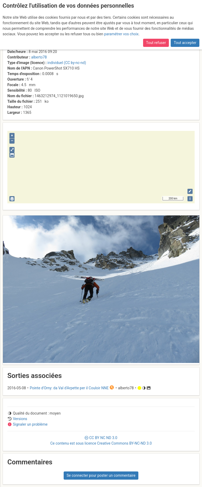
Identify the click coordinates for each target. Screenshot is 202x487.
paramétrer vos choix (121, 34)
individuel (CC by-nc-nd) (66, 63)
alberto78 (39, 57)
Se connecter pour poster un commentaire (101, 475)
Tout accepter (185, 43)
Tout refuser (156, 43)
